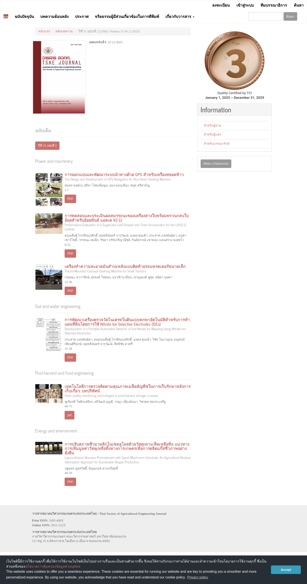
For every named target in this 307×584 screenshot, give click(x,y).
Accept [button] (286, 569)
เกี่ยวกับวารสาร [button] (179, 16)
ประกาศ (81, 16)
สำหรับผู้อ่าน (212, 125)
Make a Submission (216, 163)
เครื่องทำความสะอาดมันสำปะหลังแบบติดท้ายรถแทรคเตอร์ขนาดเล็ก (128, 268)
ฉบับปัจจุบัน (24, 16)
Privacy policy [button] (197, 577)
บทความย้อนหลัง (54, 16)
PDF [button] (70, 198)
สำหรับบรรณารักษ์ (216, 143)
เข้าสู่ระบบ (245, 5)
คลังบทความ (64, 31)
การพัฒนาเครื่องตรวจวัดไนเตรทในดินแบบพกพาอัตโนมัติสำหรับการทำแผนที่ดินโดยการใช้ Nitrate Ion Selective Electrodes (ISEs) (128, 325)
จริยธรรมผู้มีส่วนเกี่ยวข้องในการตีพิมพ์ (127, 16)
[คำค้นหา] (265, 16)
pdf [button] (69, 415)
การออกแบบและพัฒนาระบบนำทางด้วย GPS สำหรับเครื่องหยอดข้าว (128, 176)
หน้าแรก (44, 31)
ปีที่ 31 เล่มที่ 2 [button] (47, 145)
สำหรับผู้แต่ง (212, 134)
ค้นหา (299, 5)
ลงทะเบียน (221, 5)
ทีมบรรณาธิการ (274, 5)
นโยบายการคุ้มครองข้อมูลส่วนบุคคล (52, 566)
